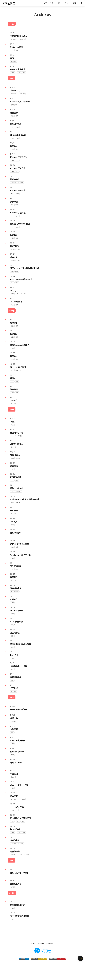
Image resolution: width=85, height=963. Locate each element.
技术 (12, 50)
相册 (46, 3)
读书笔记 (13, 39)
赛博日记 (13, 61)
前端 (16, 50)
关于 (51, 3)
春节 (12, 58)
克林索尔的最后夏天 (18, 36)
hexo (12, 72)
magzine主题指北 (17, 69)
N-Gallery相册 (16, 47)
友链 (74, 3)
